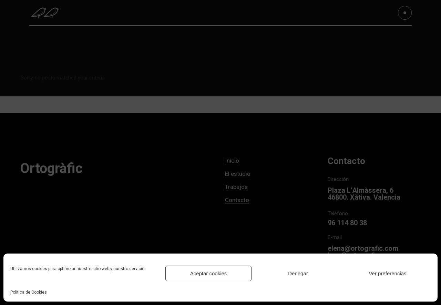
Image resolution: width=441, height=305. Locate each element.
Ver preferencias (387, 273)
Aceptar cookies (208, 273)
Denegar (298, 273)
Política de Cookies (28, 292)
